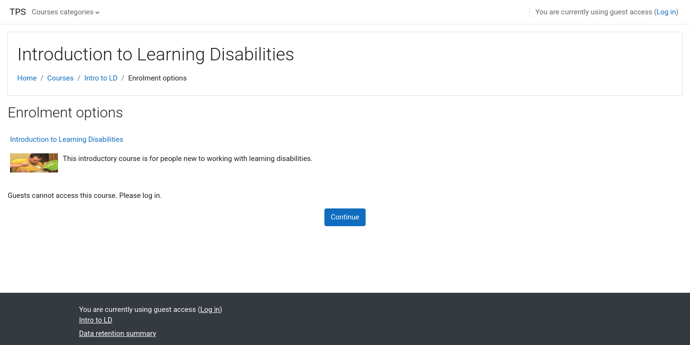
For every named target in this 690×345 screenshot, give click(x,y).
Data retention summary (117, 333)
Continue (345, 217)
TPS (18, 12)
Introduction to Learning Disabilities (66, 139)
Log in (666, 12)
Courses (60, 78)
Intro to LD (100, 78)
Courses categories (62, 12)
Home (26, 78)
